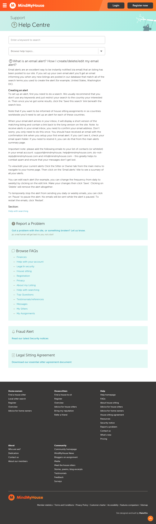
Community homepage (65, 449)
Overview (12, 407)
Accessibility (113, 505)
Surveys (58, 481)
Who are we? (14, 449)
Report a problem (108, 427)
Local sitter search (17, 399)
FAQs (102, 399)
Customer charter (98, 505)
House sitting (24, 271)
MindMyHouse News (64, 453)
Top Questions (25, 294)
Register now (140, 5)
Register (12, 403)
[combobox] (56, 51)
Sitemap (144, 505)
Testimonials (60, 473)
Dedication (13, 453)
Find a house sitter (17, 395)
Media (57, 461)
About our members (18, 461)
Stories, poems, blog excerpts (68, 469)
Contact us (105, 431)
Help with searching (18, 211)
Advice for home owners (20, 411)
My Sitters (22, 308)
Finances (22, 257)
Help (102, 391)
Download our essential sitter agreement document (41, 362)
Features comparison (129, 505)
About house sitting (109, 403)
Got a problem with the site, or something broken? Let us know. (49, 230)
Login (116, 5)
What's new (105, 435)
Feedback (58, 477)
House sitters (60, 391)
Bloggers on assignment (66, 457)
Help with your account (30, 261)
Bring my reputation (64, 411)
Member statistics (45, 505)
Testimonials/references (30, 299)
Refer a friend (60, 415)
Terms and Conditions (64, 505)
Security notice (107, 423)
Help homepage (108, 395)
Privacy (21, 280)
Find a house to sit (63, 395)
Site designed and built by (132, 513)
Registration (23, 275)
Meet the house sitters (64, 465)
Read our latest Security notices (30, 338)
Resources (105, 419)
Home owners (15, 391)
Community (60, 445)
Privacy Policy (82, 505)
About (11, 445)
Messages (22, 304)
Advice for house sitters (65, 407)
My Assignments (26, 313)
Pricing (103, 439)
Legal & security (25, 266)
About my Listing (26, 285)
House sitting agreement (112, 415)
